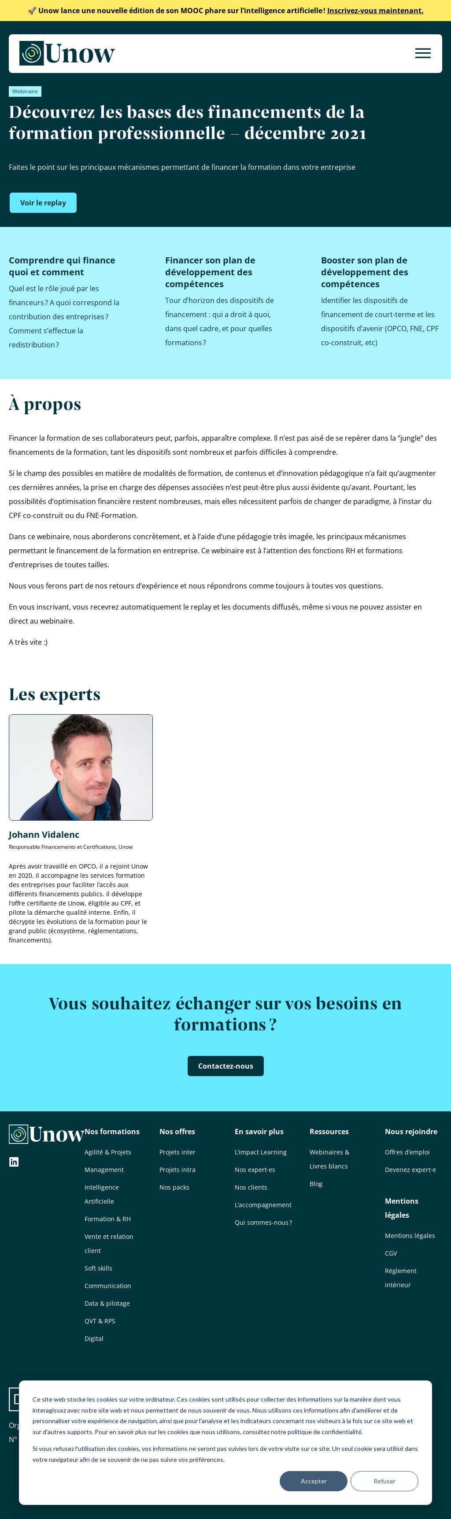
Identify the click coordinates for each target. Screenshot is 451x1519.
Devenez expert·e (410, 1169)
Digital (94, 1338)
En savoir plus (259, 1131)
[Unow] (67, 53)
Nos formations (112, 1131)
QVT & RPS (100, 1321)
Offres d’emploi (407, 1152)
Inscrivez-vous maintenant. (226, 10)
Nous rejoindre (411, 1131)
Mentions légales (410, 1235)
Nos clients (251, 1187)
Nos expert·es (255, 1169)
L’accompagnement (263, 1205)
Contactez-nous (225, 1066)
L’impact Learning (261, 1152)
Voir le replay (43, 203)
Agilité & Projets (108, 1152)
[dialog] (225, 1442)
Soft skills (98, 1268)
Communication (108, 1286)
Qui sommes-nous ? (263, 1222)
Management (104, 1169)
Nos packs (174, 1187)
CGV (391, 1253)
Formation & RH (108, 1219)
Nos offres (177, 1131)
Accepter (314, 1481)
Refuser (384, 1481)
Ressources (329, 1131)
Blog (316, 1183)
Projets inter (177, 1152)
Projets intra (177, 1169)
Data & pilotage (107, 1303)
